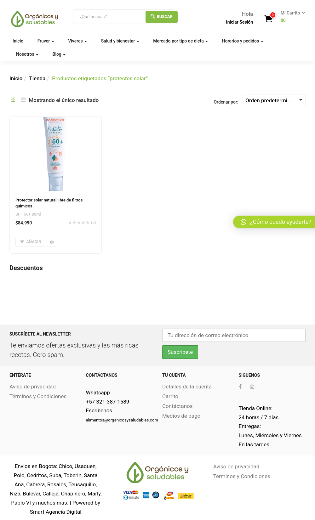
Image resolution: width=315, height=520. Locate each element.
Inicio (18, 40)
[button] (291, 17)
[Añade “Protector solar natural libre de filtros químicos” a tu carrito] (30, 242)
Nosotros (27, 54)
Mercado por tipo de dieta (180, 40)
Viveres (77, 40)
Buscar (161, 16)
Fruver (45, 40)
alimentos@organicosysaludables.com (122, 420)
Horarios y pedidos (242, 40)
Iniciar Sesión (239, 22)
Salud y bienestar (120, 40)
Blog (59, 54)
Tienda (37, 78)
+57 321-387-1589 (107, 401)
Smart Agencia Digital (56, 512)
